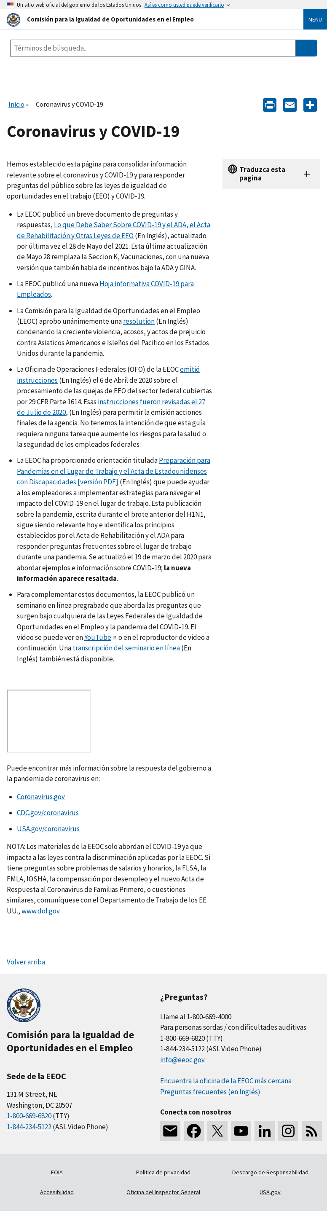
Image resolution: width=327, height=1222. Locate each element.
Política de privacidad (163, 1172)
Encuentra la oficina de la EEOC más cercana (226, 1080)
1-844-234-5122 (29, 1126)
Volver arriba (26, 962)
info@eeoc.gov (182, 1059)
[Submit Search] (306, 48)
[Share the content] (310, 104)
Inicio (16, 104)
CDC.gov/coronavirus (48, 812)
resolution (139, 321)
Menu (315, 19)
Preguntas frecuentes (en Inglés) (210, 1091)
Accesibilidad (57, 1192)
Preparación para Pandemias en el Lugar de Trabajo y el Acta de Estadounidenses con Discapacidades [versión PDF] (113, 471)
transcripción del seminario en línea (126, 648)
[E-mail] (290, 104)
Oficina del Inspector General (163, 1192)
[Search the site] (153, 48)
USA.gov (270, 1192)
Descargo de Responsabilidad (270, 1172)
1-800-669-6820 (29, 1115)
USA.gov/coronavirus (48, 828)
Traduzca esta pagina (262, 173)
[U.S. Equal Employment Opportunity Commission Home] (145, 19)
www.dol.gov (40, 911)
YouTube (100, 637)
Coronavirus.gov (41, 796)
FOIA (57, 1172)
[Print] (270, 104)
